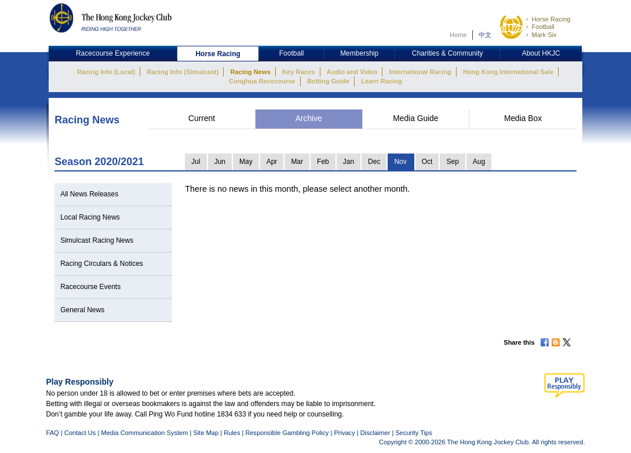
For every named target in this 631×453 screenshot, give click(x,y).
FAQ (52, 432)
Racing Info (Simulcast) (182, 71)
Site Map (205, 432)
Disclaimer (375, 432)
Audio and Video (352, 71)
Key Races (298, 71)
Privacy (344, 432)
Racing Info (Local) (106, 71)
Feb (323, 162)
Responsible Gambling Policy (287, 432)
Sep (452, 162)
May (246, 162)
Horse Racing (550, 19)
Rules (233, 432)
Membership (359, 53)
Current (201, 118)
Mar (297, 162)
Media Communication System (144, 432)
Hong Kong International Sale (508, 71)
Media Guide (415, 118)
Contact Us (80, 432)
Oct (427, 162)
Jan (348, 162)
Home (458, 34)
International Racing (420, 71)
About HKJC (541, 53)
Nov (400, 162)
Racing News (250, 71)
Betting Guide (328, 81)
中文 (485, 34)
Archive (309, 118)
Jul (195, 162)
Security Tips (413, 432)
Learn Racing (381, 81)
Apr (272, 162)
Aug (479, 162)
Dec (374, 162)
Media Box (523, 118)
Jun (219, 162)
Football (542, 26)
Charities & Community (447, 53)
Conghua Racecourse (262, 81)
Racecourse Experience (112, 53)
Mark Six (543, 34)
